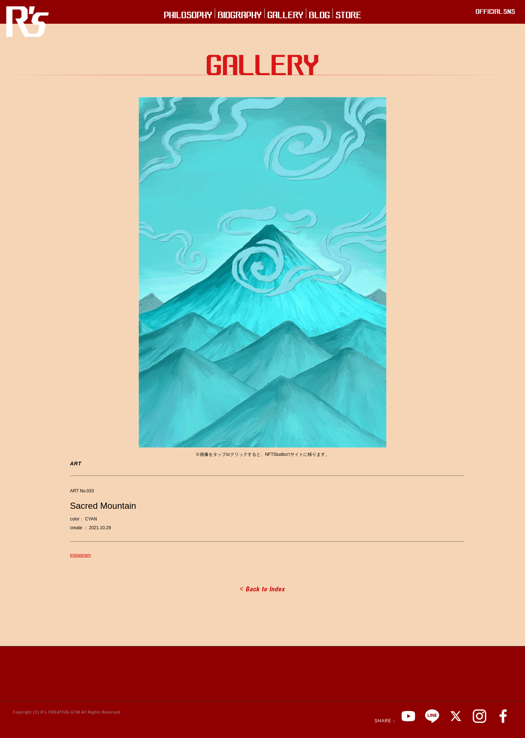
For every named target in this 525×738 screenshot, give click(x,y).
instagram (80, 555)
